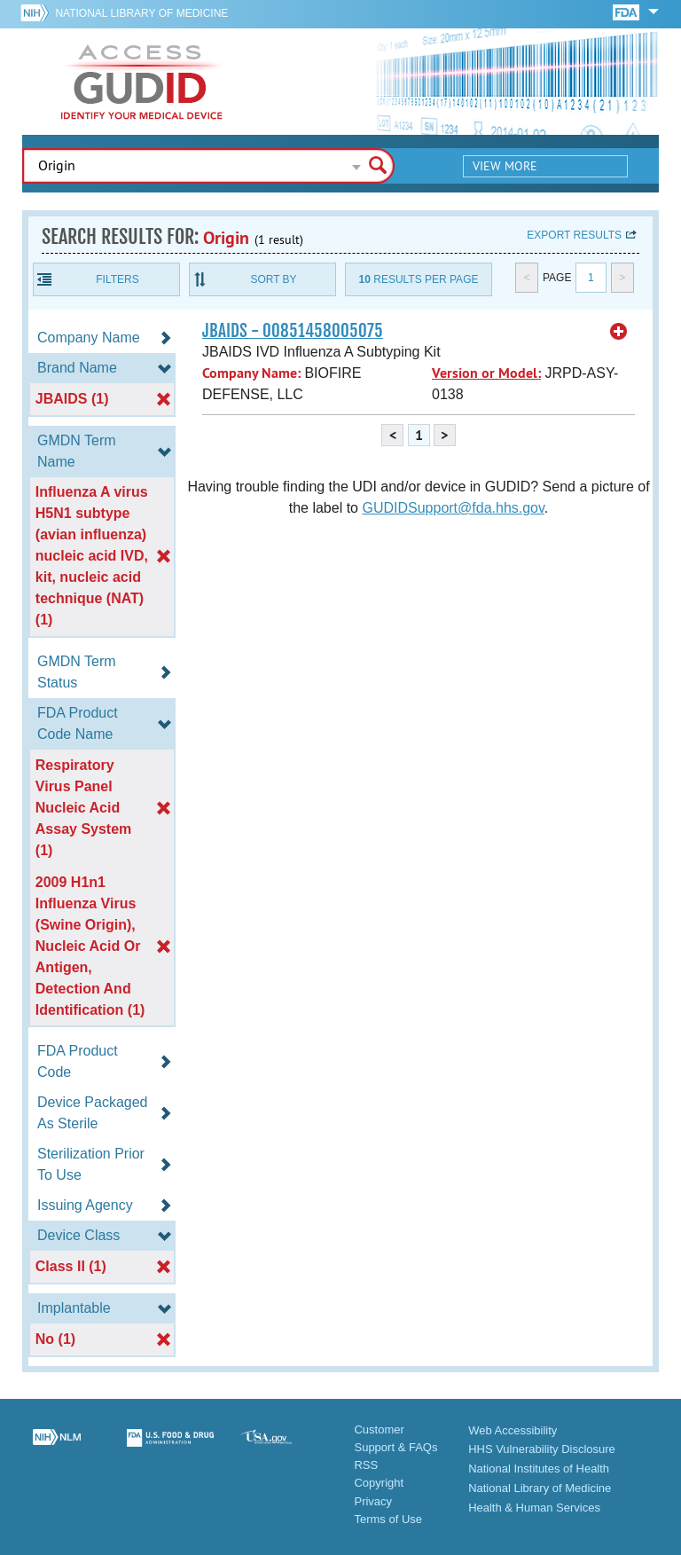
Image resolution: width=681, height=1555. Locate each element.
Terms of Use (388, 1519)
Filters (117, 279)
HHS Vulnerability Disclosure (541, 1449)
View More (505, 166)
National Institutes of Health (538, 1468)
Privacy (373, 1501)
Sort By (273, 279)
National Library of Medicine (141, 13)
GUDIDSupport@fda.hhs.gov (453, 507)
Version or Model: (486, 373)
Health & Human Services (534, 1507)
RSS (366, 1465)
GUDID (142, 81)
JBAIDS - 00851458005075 (292, 331)
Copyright (378, 1482)
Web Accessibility (512, 1430)
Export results (574, 235)
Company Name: (251, 373)
